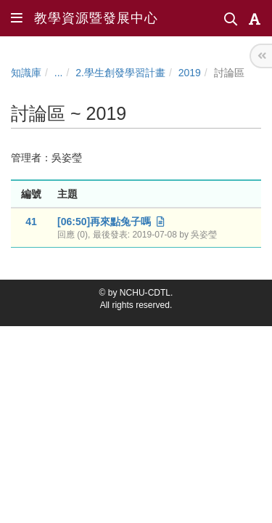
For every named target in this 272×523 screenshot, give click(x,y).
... (58, 72)
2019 (189, 72)
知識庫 (26, 72)
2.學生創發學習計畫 (120, 72)
